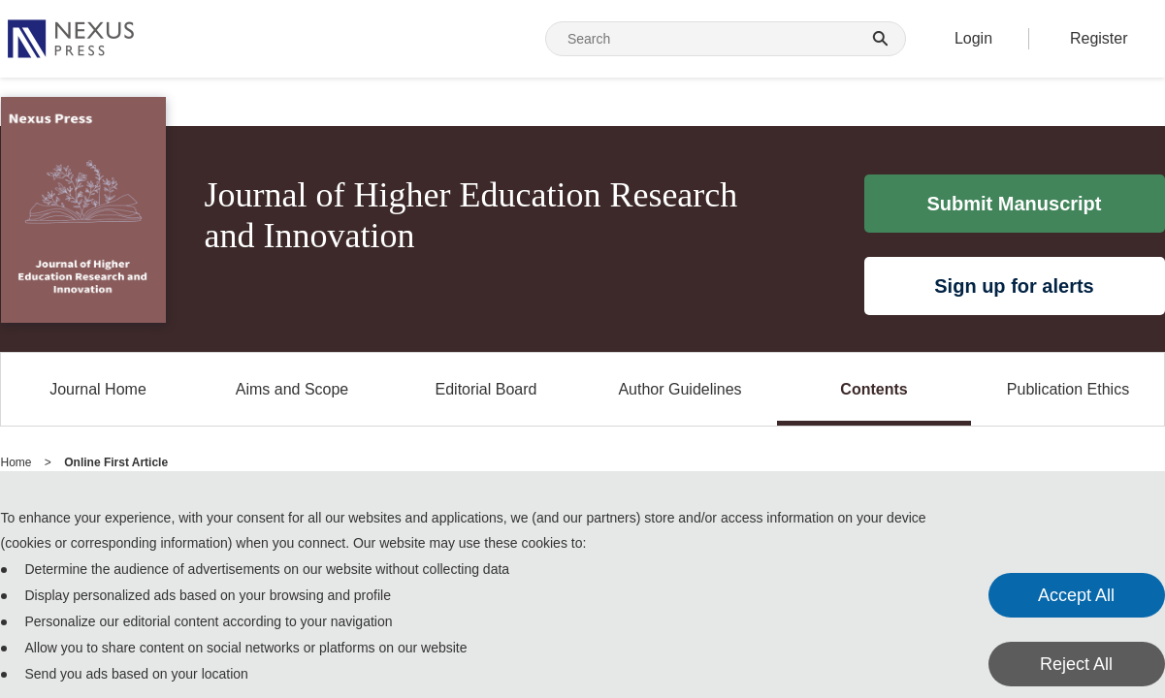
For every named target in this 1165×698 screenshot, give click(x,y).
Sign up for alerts (1013, 286)
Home (16, 462)
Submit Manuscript (1013, 203)
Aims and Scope (292, 389)
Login (973, 38)
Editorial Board (486, 389)
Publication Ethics (1068, 389)
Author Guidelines (679, 389)
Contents (873, 389)
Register (1099, 38)
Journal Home (97, 389)
